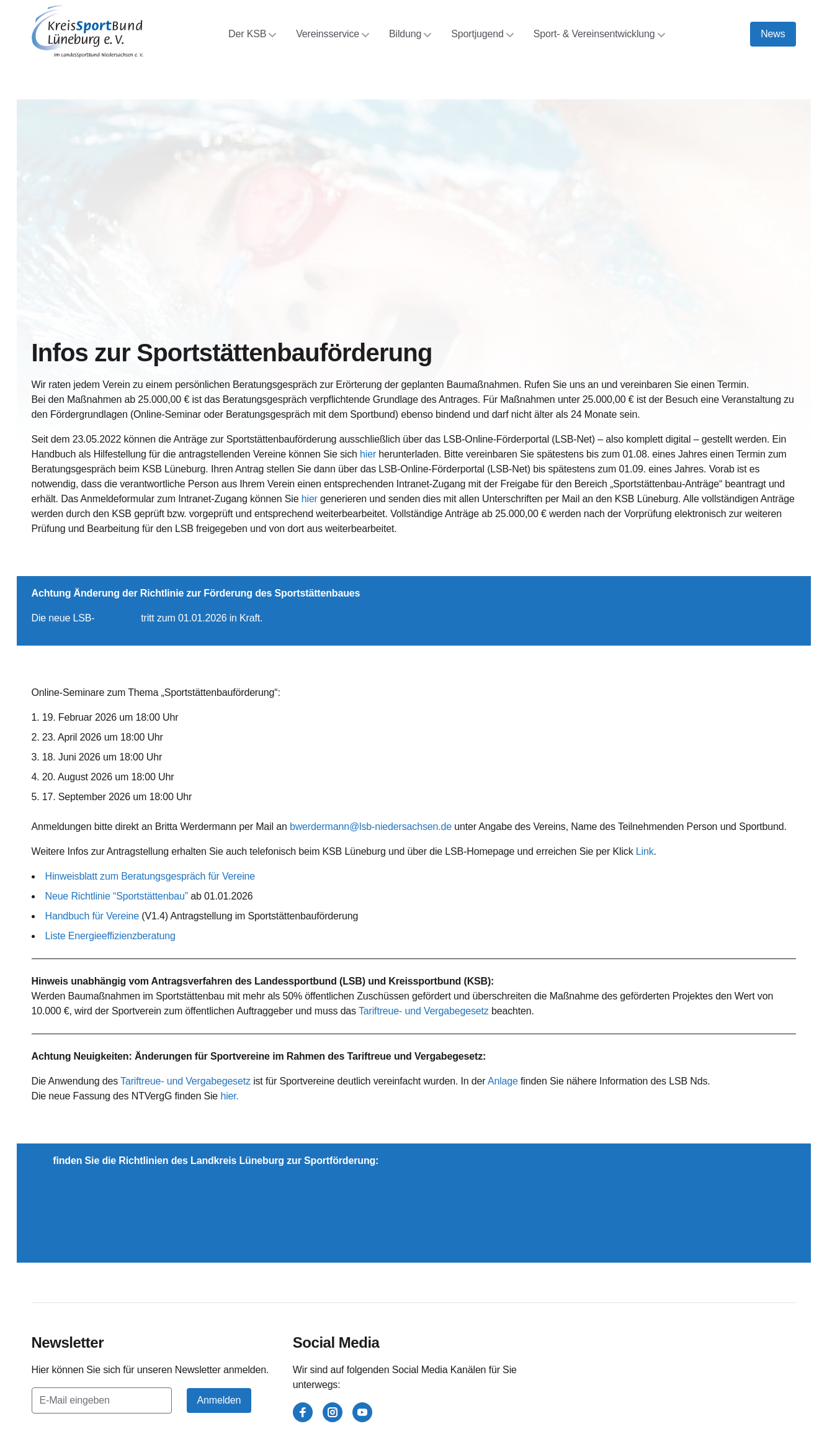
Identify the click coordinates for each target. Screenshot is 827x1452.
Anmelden (219, 1400)
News (773, 34)
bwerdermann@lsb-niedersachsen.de (371, 826)
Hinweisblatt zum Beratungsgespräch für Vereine (150, 876)
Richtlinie (116, 618)
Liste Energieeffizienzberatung (110, 936)
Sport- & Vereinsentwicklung (599, 34)
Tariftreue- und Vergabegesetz (425, 1011)
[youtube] (362, 1412)
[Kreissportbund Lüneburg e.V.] (87, 31)
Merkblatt (53, 1235)
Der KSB (252, 34)
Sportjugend (482, 34)
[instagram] (332, 1412)
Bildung (410, 34)
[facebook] (303, 1412)
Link (645, 851)
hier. (229, 1096)
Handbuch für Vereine (92, 916)
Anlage (503, 1081)
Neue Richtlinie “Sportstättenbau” (116, 896)
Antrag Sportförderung (84, 1210)
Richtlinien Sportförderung (93, 1185)
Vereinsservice (332, 34)
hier (368, 454)
